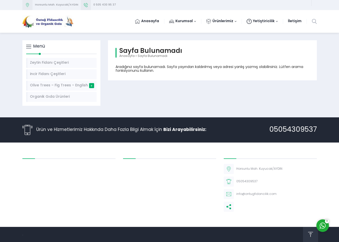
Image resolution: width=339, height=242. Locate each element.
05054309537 (293, 129)
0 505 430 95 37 (104, 5)
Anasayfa (127, 56)
